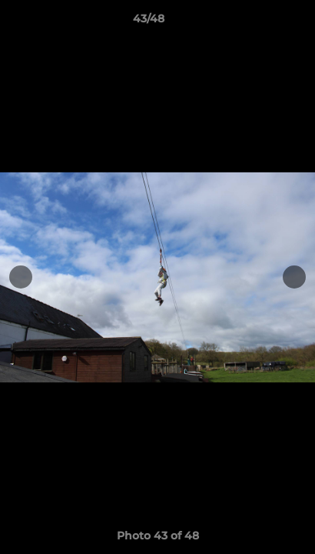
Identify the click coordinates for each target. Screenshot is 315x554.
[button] (259, 22)
